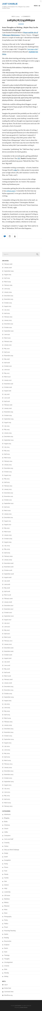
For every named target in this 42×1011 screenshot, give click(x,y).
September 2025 (9, 271)
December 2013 (8, 468)
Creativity (7, 842)
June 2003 (7, 792)
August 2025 (7, 274)
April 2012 (7, 507)
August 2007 (7, 619)
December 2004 (8, 728)
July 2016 (6, 394)
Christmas (7, 825)
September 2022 (8, 331)
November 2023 (8, 299)
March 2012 (7, 510)
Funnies (6, 877)
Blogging (6, 818)
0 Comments (25, 16)
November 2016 (8, 383)
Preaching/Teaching (10, 930)
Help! (5, 888)
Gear (5, 881)
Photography (7, 916)
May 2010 (7, 528)
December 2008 (8, 563)
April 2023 (7, 313)
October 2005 (8, 693)
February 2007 (8, 640)
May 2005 (7, 711)
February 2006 (8, 679)
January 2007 (8, 644)
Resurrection (7, 941)
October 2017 (8, 366)
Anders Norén (23, 1007)
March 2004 (7, 760)
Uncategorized (8, 962)
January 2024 (8, 292)
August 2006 (7, 658)
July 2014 (6, 447)
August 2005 (7, 700)
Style (5, 951)
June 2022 (7, 334)
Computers (7, 835)
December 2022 (8, 324)
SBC (18, 158)
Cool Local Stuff (8, 839)
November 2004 (8, 732)
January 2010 (8, 535)
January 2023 (8, 320)
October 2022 (8, 327)
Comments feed (8, 991)
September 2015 (8, 419)
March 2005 (7, 718)
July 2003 (7, 788)
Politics (6, 923)
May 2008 (7, 588)
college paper (10, 191)
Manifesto (7, 899)
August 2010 (7, 524)
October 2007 (8, 612)
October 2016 (8, 387)
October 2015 (8, 415)
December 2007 (8, 605)
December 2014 (8, 436)
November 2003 (8, 774)
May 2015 (7, 429)
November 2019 (8, 355)
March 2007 (7, 637)
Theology (7, 955)
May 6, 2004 (15, 16)
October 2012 (8, 500)
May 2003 (7, 795)
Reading (6, 937)
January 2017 (7, 380)
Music (5, 909)
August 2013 (7, 475)
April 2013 (7, 482)
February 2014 (8, 461)
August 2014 (7, 443)
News (5, 913)
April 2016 (7, 401)
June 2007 (7, 626)
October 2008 (8, 570)
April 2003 (7, 799)
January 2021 (7, 345)
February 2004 (8, 764)
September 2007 (9, 616)
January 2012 (7, 514)
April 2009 (7, 552)
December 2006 (8, 647)
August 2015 (7, 422)
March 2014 (7, 457)
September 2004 (9, 739)
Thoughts (7, 959)
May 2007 (7, 630)
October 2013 (8, 471)
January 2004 (8, 767)
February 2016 (8, 405)
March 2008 (7, 595)
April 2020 (7, 352)
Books (6, 821)
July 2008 (7, 581)
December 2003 (8, 771)
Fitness (6, 867)
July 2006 (7, 662)
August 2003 (7, 785)
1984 (15, 170)
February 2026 (8, 264)
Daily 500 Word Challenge (11, 849)
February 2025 (8, 285)
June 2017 (7, 369)
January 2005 (8, 725)
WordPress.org (8, 995)
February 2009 (8, 556)
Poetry (6, 920)
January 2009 (8, 559)
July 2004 (7, 746)
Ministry (6, 902)
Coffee (6, 832)
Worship (6, 973)
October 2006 (8, 654)
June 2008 (7, 584)
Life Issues (7, 895)
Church (6, 828)
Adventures (7, 814)
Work (5, 969)
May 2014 (7, 450)
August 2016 (7, 391)
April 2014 (7, 454)
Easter (6, 856)
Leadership (7, 892)
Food (5, 870)
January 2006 (8, 683)
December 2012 (8, 493)
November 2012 (8, 496)
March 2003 (7, 802)
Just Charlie (9, 4)
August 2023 (7, 306)
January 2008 (8, 602)
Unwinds (6, 966)
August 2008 (7, 577)
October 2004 (8, 736)
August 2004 (7, 743)
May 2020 (7, 348)
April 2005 (7, 714)
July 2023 (6, 310)
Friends (6, 874)
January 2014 (8, 464)
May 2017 (6, 373)
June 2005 (7, 707)
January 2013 (7, 489)
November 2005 (8, 690)
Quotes (6, 934)
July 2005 (7, 704)
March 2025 (7, 281)
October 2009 (8, 538)
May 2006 (7, 669)
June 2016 (7, 398)
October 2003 (8, 778)
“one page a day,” (32, 49)
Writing (6, 976)
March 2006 (7, 676)
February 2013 (8, 486)
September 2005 (9, 697)
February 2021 (8, 341)
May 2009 (7, 549)
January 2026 (8, 267)
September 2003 (9, 781)
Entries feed (7, 988)
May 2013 (6, 478)
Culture (6, 846)
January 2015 (8, 433)
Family (6, 863)
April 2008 (7, 591)
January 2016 (8, 408)
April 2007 (7, 633)
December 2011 (8, 517)
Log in (6, 984)
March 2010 (7, 531)
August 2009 (7, 542)
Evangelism (7, 860)
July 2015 (6, 426)
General (6, 885)
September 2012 (8, 503)
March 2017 (7, 376)
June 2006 (7, 665)
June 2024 (7, 288)
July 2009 (7, 545)
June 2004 (7, 750)
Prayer (6, 927)
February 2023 (8, 317)
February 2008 (8, 598)
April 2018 (7, 362)
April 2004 (7, 757)
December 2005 (8, 686)
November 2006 (8, 651)
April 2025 (7, 278)
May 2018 (7, 359)
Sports (6, 948)
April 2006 (7, 672)
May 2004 (7, 753)
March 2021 (7, 338)
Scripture (6, 944)
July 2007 (7, 623)
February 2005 (8, 721)
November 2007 (8, 609)
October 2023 (8, 302)
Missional (6, 906)
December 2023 (8, 295)
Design (6, 853)
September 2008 (9, 574)
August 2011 (7, 521)
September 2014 (8, 440)
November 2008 (8, 566)
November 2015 (8, 412)
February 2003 (8, 806)
